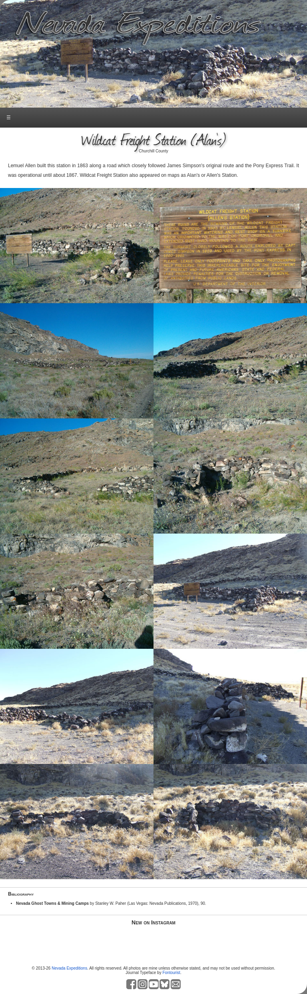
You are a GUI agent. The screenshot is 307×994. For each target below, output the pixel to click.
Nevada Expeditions (69, 968)
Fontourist (171, 972)
